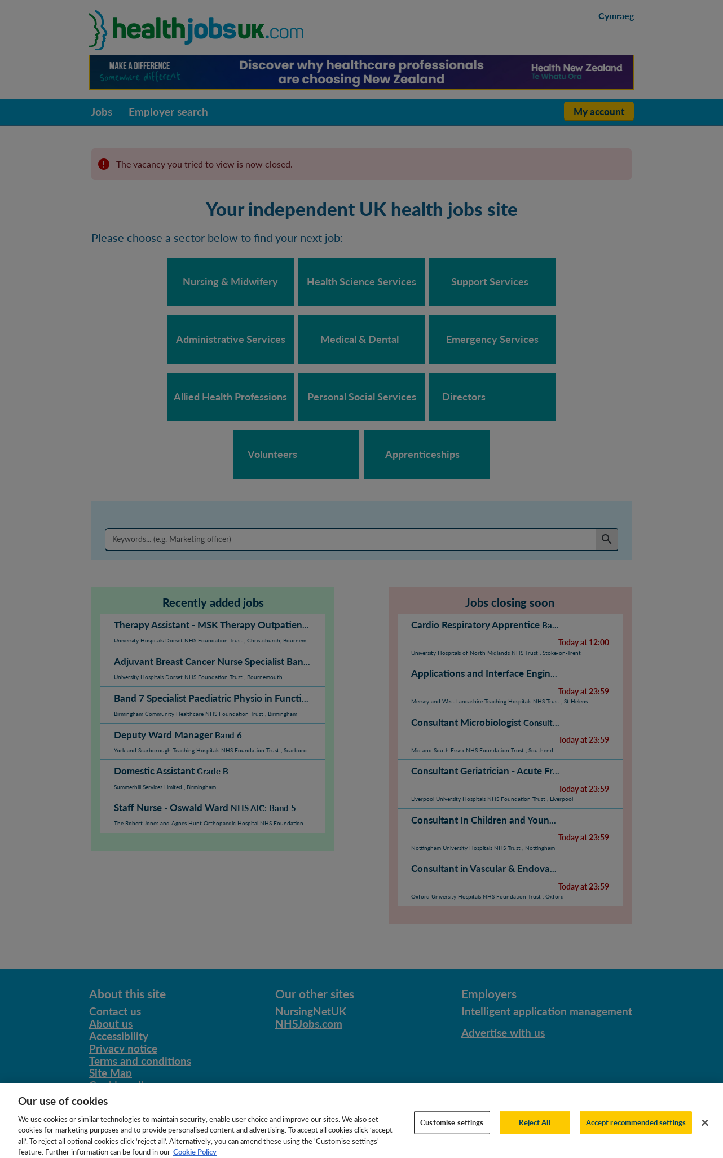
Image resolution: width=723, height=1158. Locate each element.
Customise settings (451, 1136)
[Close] (705, 1136)
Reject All (534, 1136)
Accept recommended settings (636, 1136)
